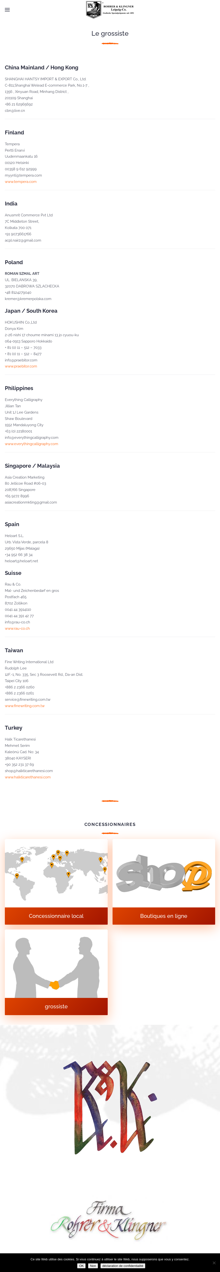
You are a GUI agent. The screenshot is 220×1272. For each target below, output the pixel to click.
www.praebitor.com (21, 366)
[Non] (214, 1262)
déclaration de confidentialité (122, 1266)
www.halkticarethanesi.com (28, 777)
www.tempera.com (21, 181)
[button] (7, 9)
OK (81, 1266)
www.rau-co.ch (17, 628)
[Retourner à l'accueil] (110, 9)
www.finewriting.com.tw (25, 706)
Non (93, 1266)
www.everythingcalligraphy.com (31, 444)
